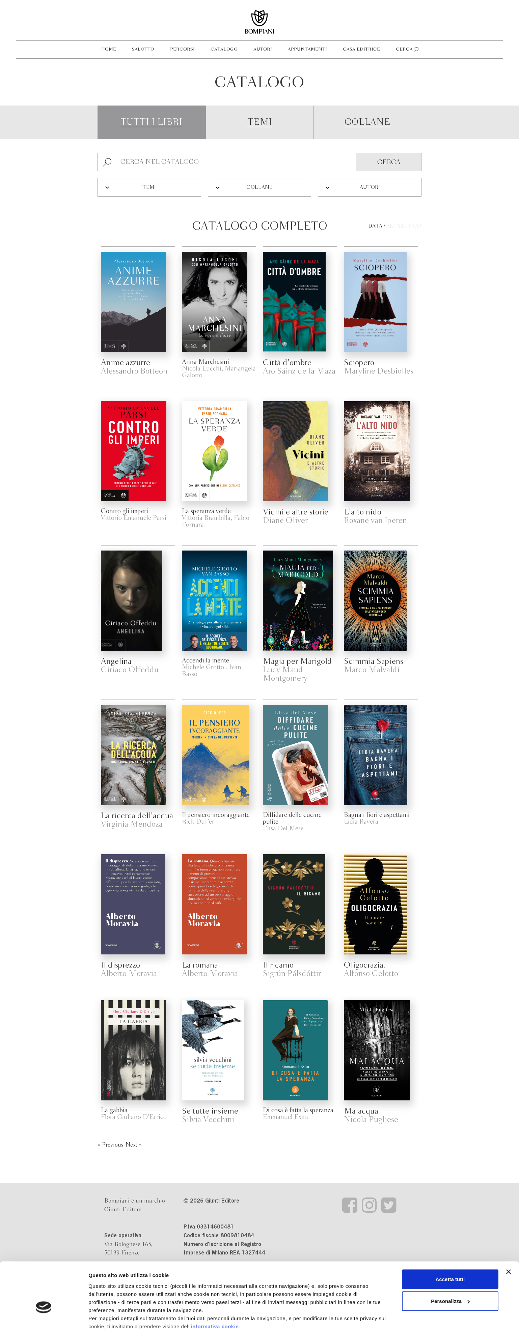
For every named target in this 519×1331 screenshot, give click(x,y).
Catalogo (224, 49)
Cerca (404, 49)
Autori (262, 49)
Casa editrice (361, 49)
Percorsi (182, 49)
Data (375, 226)
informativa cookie (215, 1283)
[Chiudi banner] (508, 1229)
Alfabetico (403, 226)
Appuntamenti (307, 49)
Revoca (366, 1300)
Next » (133, 1145)
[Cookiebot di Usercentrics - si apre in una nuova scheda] (43, 1318)
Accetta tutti (450, 1236)
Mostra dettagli (106, 1318)
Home (108, 49)
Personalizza (450, 1259)
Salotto (143, 49)
